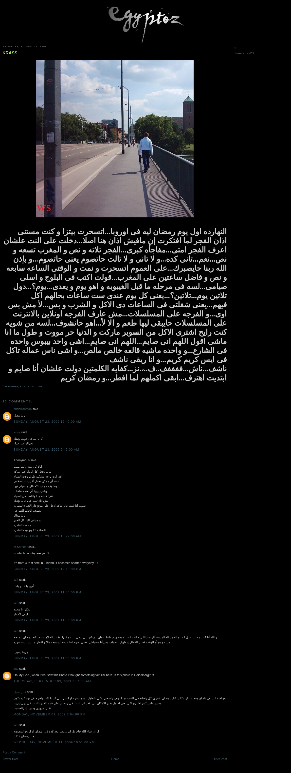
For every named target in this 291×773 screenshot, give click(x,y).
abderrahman (23, 409)
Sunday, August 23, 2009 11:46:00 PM (47, 658)
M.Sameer (21, 547)
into (16, 668)
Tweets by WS (244, 53)
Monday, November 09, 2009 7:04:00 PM (50, 714)
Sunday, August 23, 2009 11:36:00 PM (47, 592)
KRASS (10, 52)
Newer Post (10, 759)
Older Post (220, 759)
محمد (17, 432)
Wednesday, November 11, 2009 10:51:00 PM (54, 742)
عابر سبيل (20, 692)
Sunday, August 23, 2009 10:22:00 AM (47, 536)
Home (115, 759)
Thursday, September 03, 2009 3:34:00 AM (52, 681)
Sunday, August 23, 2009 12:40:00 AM (47, 421)
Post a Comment (13, 752)
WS (16, 580)
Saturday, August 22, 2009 (23, 386)
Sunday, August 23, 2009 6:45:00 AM (46, 449)
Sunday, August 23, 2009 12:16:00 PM (47, 569)
